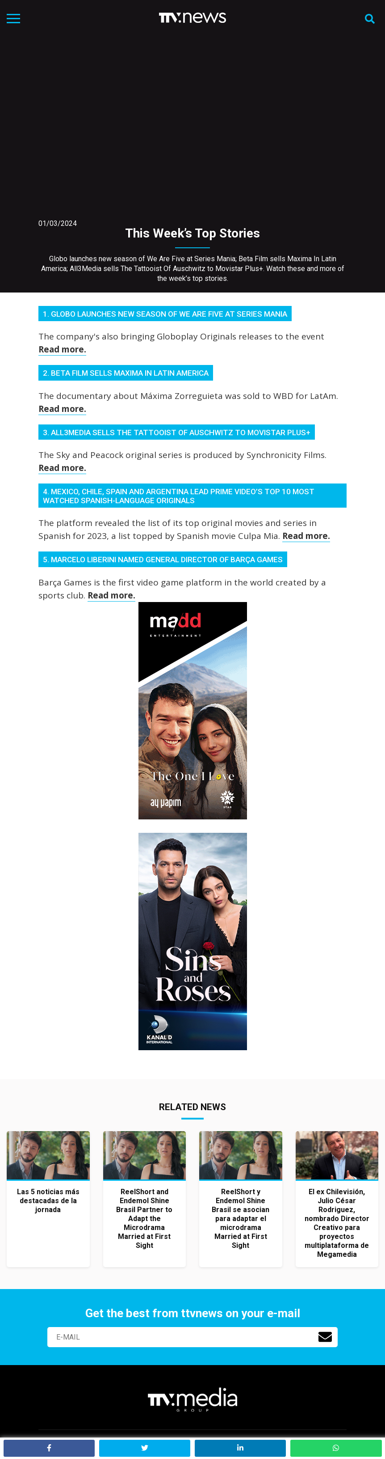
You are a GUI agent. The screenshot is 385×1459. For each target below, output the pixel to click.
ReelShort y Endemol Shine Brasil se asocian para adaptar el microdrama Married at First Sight (240, 1219)
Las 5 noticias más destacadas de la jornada (48, 1201)
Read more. (62, 349)
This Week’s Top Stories (192, 233)
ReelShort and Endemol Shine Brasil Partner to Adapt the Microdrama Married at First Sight (144, 1219)
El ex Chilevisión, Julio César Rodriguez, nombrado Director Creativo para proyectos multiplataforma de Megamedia (337, 1223)
